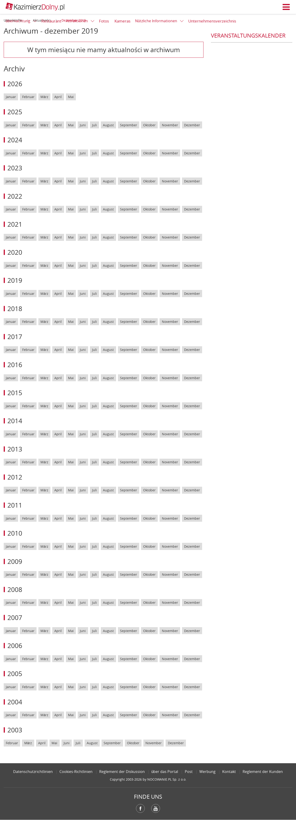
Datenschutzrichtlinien (33, 771)
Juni (83, 125)
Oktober (149, 125)
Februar (28, 97)
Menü (286, 7)
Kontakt (229, 771)
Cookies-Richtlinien (75, 771)
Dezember (192, 125)
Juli (94, 125)
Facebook (140, 808)
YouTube (155, 808)
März (44, 97)
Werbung (207, 771)
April (58, 97)
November (170, 125)
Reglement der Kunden (263, 771)
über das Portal (164, 771)
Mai (71, 97)
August (108, 125)
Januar (11, 97)
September (128, 125)
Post (189, 771)
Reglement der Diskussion (122, 771)
